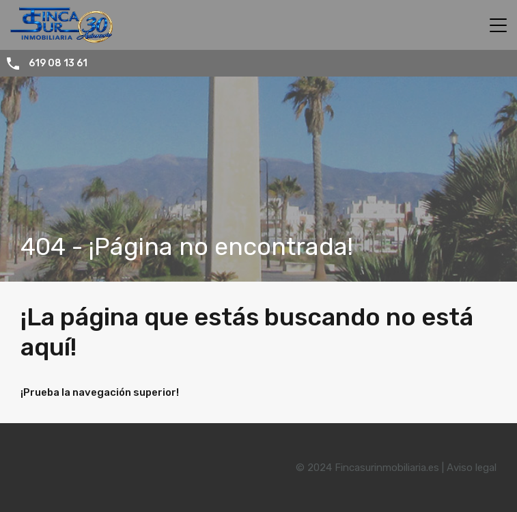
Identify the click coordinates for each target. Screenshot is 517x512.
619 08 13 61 (58, 63)
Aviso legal (472, 467)
